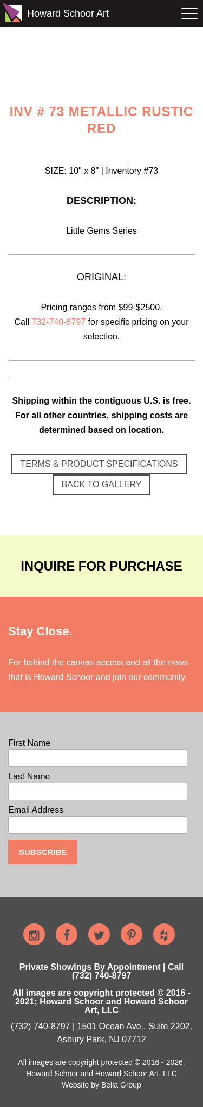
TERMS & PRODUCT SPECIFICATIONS (99, 463)
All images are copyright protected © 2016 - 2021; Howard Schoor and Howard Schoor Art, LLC (101, 1001)
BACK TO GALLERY (102, 484)
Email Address (35, 810)
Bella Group (121, 1085)
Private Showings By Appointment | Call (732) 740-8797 (101, 971)
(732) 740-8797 (40, 1026)
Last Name (29, 776)
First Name (29, 743)
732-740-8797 (59, 322)
